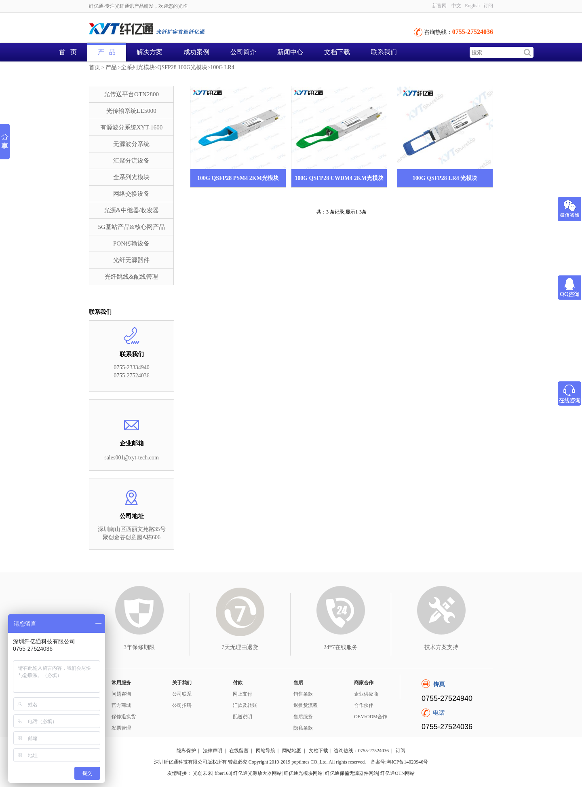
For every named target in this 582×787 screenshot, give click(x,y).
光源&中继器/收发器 (131, 210)
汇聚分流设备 (131, 160)
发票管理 (121, 728)
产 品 (107, 52)
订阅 (488, 5)
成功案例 (196, 52)
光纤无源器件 (131, 260)
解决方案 (149, 52)
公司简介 (243, 52)
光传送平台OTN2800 (131, 94)
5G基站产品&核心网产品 (131, 227)
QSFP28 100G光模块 (182, 67)
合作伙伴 (363, 705)
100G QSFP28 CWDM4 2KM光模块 (339, 178)
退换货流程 (305, 705)
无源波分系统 (131, 144)
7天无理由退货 (239, 647)
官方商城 (121, 705)
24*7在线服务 (341, 647)
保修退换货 (124, 716)
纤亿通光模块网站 (303, 773)
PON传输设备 (131, 243)
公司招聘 (182, 705)
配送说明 (242, 716)
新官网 (439, 5)
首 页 (68, 52)
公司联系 (182, 694)
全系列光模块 (138, 67)
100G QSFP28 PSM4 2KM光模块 (238, 178)
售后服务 (303, 716)
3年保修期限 (139, 647)
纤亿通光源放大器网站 (257, 773)
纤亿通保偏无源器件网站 (351, 773)
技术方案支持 (441, 647)
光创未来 (202, 773)
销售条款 (303, 694)
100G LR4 (222, 67)
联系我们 (384, 52)
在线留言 (239, 750)
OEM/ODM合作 (370, 716)
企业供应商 (366, 694)
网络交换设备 (131, 193)
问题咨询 (121, 694)
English (472, 5)
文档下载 (337, 52)
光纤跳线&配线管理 (131, 276)
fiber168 (223, 773)
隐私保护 (186, 750)
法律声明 (212, 750)
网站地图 (292, 750)
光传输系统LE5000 (131, 111)
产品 (111, 67)
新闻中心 (290, 52)
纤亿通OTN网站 (397, 773)
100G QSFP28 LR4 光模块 (445, 178)
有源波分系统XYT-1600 (131, 127)
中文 (456, 5)
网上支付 (242, 694)
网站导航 (265, 750)
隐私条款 (303, 728)
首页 (94, 67)
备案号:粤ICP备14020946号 (399, 762)
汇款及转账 (245, 705)
